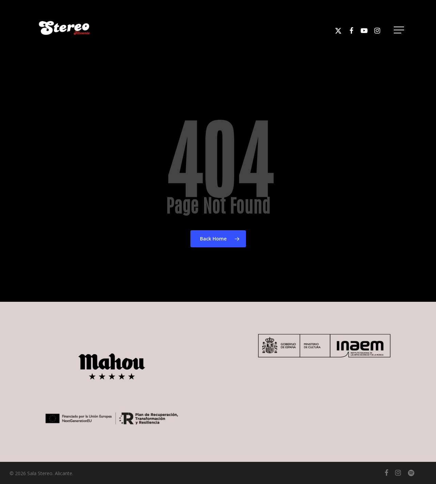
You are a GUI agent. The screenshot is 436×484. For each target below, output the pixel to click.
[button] (399, 30)
